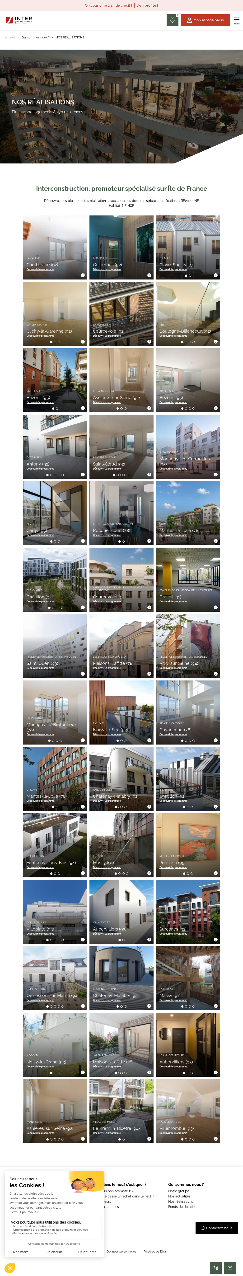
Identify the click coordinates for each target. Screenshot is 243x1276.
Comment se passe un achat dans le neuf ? (120, 1196)
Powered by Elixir (155, 1251)
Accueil (10, 37)
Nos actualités (179, 1196)
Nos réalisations (180, 1201)
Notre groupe (178, 1191)
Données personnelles (121, 1251)
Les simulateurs (99, 1201)
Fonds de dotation (182, 1207)
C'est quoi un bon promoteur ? (110, 1191)
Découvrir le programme (40, 269)
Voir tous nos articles (103, 1207)
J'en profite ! (147, 5)
